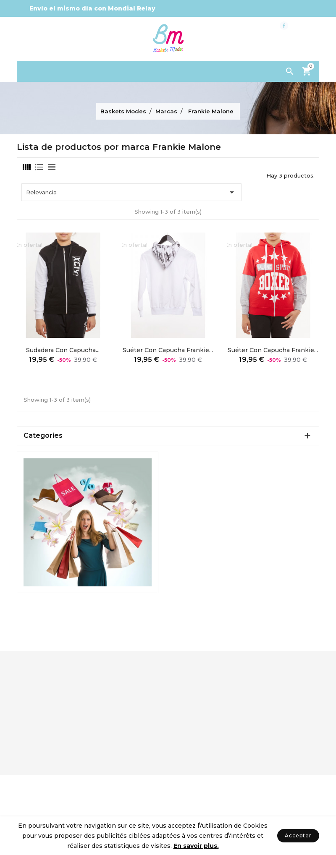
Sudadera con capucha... (63, 350)
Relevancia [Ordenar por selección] (131, 192)
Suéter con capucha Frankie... (168, 350)
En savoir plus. (196, 846)
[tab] (26, 167)
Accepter (298, 835)
